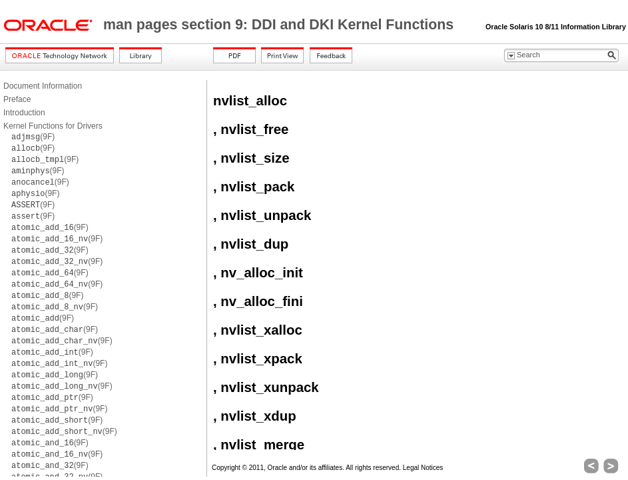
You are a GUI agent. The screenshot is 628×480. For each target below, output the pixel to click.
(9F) (33, 136)
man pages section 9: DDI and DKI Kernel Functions (280, 25)
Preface (17, 99)
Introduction (24, 112)
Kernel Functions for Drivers (53, 126)
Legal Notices (423, 467)
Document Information (42, 86)
